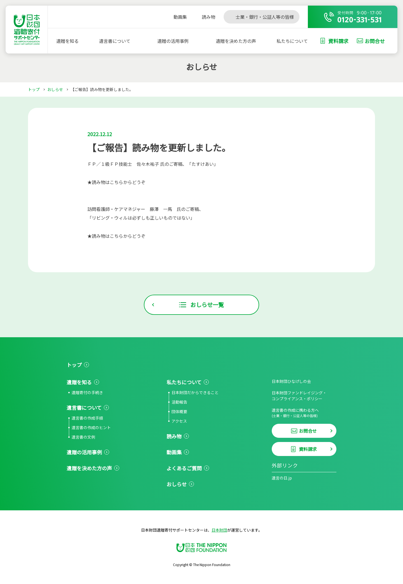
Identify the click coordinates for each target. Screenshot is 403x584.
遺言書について (114, 41)
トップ (34, 89)
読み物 (174, 436)
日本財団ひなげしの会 (291, 381)
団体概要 (179, 411)
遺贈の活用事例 (173, 41)
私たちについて (292, 41)
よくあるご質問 (184, 468)
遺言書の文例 (83, 437)
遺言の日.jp (282, 478)
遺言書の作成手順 (87, 418)
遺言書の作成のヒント (91, 427)
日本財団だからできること (195, 392)
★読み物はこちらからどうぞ (116, 182)
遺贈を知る (67, 41)
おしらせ (55, 89)
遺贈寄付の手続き (87, 392)
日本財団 (219, 530)
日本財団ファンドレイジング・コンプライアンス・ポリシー (299, 395)
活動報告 (179, 402)
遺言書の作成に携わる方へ (304, 412)
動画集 (174, 452)
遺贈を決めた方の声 (236, 41)
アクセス (179, 421)
